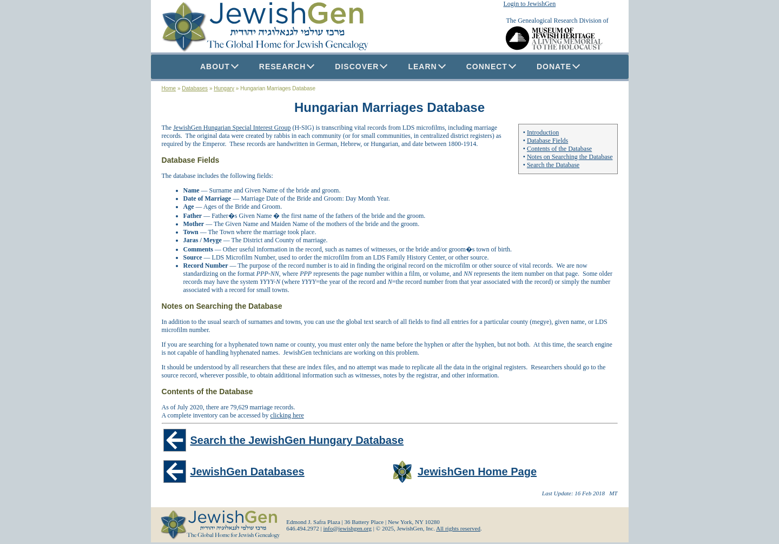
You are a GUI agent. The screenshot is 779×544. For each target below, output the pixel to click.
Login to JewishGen (530, 4)
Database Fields (547, 140)
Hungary (224, 88)
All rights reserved (458, 528)
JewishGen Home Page (477, 471)
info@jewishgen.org (347, 528)
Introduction (543, 132)
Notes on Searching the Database (570, 157)
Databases (195, 88)
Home (169, 88)
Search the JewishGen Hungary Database (297, 440)
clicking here (286, 415)
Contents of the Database (559, 148)
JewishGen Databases (247, 471)
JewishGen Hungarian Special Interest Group (232, 127)
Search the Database (553, 165)
